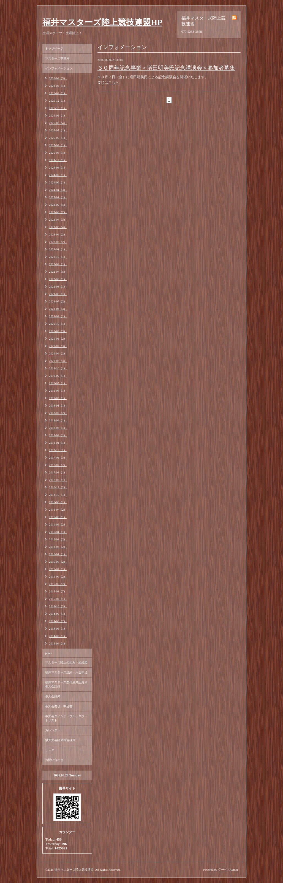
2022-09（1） (58, 264)
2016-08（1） (58, 502)
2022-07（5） (58, 271)
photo (48, 653)
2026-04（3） (58, 78)
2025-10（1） (58, 108)
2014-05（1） (58, 636)
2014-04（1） (58, 643)
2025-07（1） (58, 130)
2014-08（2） (58, 621)
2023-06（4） (58, 227)
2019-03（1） (58, 398)
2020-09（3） (58, 331)
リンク (49, 750)
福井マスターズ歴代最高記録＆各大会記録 (66, 684)
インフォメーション (58, 68)
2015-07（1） (58, 569)
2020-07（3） (58, 346)
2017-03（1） (58, 472)
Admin (233, 869)
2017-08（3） (58, 457)
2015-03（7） (58, 591)
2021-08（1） (58, 294)
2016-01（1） (58, 554)
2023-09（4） (58, 204)
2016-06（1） (58, 517)
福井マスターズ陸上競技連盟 (74, 869)
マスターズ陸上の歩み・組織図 (66, 662)
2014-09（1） (58, 613)
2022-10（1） (58, 256)
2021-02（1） (58, 316)
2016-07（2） (58, 509)
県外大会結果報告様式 (60, 740)
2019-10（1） (58, 368)
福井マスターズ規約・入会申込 (66, 672)
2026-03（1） (58, 85)
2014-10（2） (58, 606)
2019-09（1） (58, 375)
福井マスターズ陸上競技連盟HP (102, 22)
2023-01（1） (58, 249)
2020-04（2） (58, 353)
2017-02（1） (58, 479)
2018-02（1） (58, 435)
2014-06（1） (58, 628)
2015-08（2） (58, 561)
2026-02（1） (58, 93)
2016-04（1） (58, 531)
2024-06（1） (58, 182)
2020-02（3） (58, 360)
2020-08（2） (58, 338)
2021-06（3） (58, 308)
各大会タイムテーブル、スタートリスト (66, 718)
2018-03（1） (58, 427)
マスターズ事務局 (57, 58)
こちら (113, 82)
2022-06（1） (58, 279)
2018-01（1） (58, 442)
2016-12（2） (58, 487)
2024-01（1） (58, 197)
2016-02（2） (58, 546)
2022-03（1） (58, 286)
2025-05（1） (58, 137)
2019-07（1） (58, 383)
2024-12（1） (58, 160)
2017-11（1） (58, 450)
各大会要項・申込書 (58, 706)
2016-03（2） (58, 539)
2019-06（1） (58, 390)
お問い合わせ (54, 760)
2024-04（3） (58, 189)
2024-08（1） (58, 167)
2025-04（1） (58, 145)
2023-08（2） (58, 212)
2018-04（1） (58, 420)
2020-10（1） (58, 323)
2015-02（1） (58, 598)
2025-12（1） (58, 100)
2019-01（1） (58, 405)
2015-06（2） (58, 576)
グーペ (222, 869)
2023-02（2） (58, 241)
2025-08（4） (58, 122)
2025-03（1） (58, 152)
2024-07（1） (58, 175)
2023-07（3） (58, 219)
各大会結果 (52, 696)
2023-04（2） (58, 234)
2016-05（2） (58, 524)
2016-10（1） (58, 494)
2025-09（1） (58, 115)
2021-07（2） (58, 301)
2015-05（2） (58, 584)
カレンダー (52, 730)
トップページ (54, 48)
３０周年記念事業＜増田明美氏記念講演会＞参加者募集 (166, 68)
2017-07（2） (58, 465)
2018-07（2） (58, 413)
